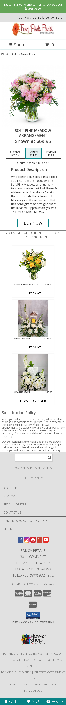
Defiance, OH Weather (16, 672)
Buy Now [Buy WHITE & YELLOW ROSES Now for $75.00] (33, 293)
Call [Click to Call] (11, 701)
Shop (16, 44)
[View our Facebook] (20, 541)
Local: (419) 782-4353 (33, 569)
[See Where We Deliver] (33, 478)
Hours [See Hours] (55, 701)
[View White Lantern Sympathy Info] (33, 318)
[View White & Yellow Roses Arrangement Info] (33, 264)
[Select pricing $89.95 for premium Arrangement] (51, 153)
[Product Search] (34, 458)
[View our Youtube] (46, 541)
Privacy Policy (17, 684)
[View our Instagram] (27, 541)
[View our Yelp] (39, 541)
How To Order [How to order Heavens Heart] (33, 400)
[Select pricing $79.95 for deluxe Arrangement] (33, 153)
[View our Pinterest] (33, 541)
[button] (33, 615)
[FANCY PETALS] (33, 35)
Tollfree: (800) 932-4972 (33, 575)
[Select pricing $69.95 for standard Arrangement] (15, 153)
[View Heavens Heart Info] (33, 372)
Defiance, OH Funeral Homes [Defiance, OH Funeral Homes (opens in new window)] (22, 653)
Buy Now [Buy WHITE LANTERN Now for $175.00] (33, 347)
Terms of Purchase (43, 684)
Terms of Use (33, 690)
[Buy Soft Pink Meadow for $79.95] (33, 223)
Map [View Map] (33, 701)
